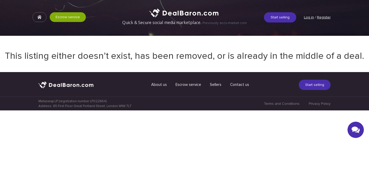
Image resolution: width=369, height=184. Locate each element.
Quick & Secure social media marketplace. (184, 22)
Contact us (239, 158)
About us (159, 158)
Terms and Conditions (282, 177)
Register (324, 17)
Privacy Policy (320, 177)
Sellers (215, 158)
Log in (309, 17)
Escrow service (68, 17)
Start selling (280, 17)
